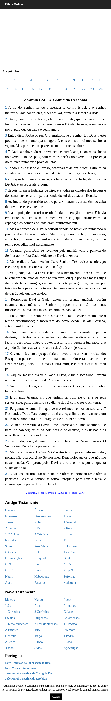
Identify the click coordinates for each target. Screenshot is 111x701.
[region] (55, 36)
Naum (9, 576)
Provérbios (41, 546)
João (8, 605)
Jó (65, 540)
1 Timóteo (70, 624)
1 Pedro (69, 636)
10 (83, 80)
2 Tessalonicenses (46, 624)
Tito (37, 630)
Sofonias (69, 576)
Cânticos (11, 552)
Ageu (8, 582)
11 (92, 80)
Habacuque (41, 576)
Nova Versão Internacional (20, 667)
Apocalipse (71, 648)
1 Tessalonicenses (16, 624)
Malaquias (70, 582)
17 (40, 89)
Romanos (70, 605)
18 (49, 89)
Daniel (68, 558)
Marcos (39, 599)
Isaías (38, 552)
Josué (67, 516)
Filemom (69, 630)
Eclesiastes (71, 546)
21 (75, 89)
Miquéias (70, 570)
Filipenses (41, 618)
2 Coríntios (41, 611)
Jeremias (69, 552)
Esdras (68, 534)
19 (58, 89)
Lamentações (13, 558)
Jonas (38, 570)
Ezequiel (40, 558)
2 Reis (68, 528)
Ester (37, 540)
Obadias (10, 570)
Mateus (10, 599)
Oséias (9, 564)
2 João (68, 642)
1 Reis (38, 528)
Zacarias (39, 582)
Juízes (9, 522)
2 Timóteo (12, 630)
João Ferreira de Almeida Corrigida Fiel (29, 673)
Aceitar (56, 696)
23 (92, 89)
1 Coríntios (12, 611)
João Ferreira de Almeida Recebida (26, 678)
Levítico (69, 510)
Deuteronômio (43, 516)
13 (6, 89)
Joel (37, 564)
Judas (38, 648)
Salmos (10, 546)
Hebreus (10, 636)
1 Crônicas (12, 534)
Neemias (10, 540)
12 (101, 80)
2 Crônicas (41, 534)
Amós (67, 564)
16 (32, 89)
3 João (9, 648)
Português (14, 655)
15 (23, 89)
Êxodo (38, 510)
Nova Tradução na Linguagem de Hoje (28, 662)
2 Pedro (10, 642)
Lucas (67, 599)
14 (15, 89)
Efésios (10, 618)
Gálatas (68, 611)
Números (11, 516)
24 (101, 89)
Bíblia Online (14, 4)
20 (66, 89)
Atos (37, 605)
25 (7, 474)
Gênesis (10, 510)
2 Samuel (11, 528)
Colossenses (72, 618)
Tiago (38, 636)
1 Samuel (70, 522)
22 (83, 89)
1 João (38, 642)
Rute (37, 522)
